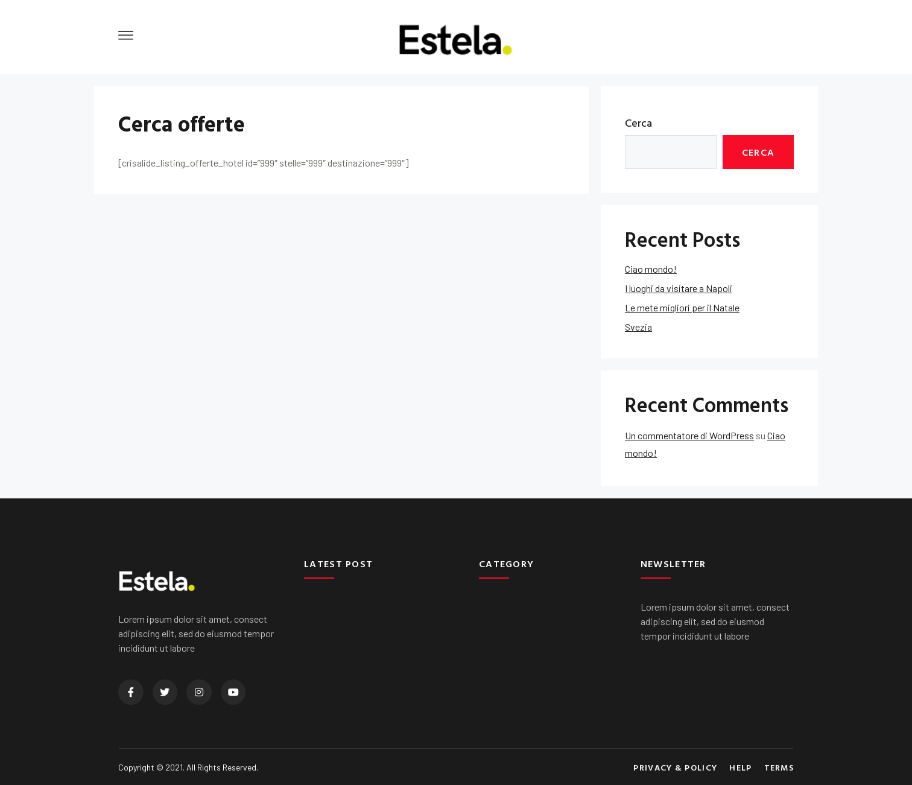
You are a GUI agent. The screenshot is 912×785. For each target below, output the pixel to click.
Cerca (638, 123)
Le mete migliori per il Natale (682, 307)
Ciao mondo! (651, 269)
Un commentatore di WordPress (689, 435)
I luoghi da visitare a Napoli (678, 288)
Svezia (638, 326)
